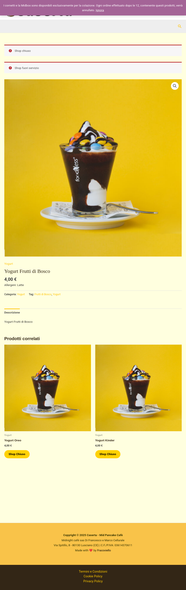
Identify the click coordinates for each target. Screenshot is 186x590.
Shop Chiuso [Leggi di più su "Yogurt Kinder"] (108, 454)
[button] (180, 26)
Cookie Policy (93, 576)
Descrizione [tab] (12, 312)
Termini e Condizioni (93, 571)
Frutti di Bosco (43, 294)
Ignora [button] (100, 10)
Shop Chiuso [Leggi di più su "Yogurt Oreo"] (17, 454)
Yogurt (8, 263)
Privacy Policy (93, 581)
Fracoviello (104, 550)
